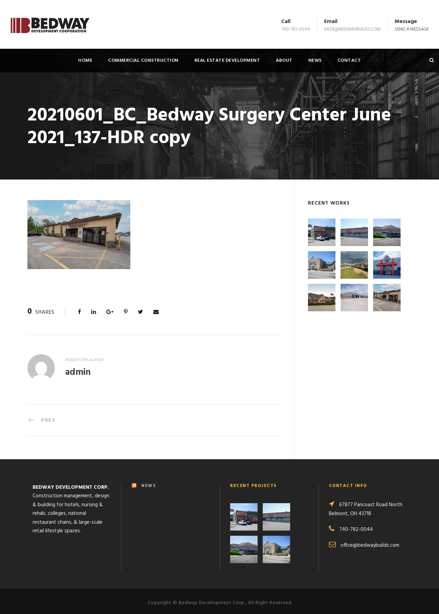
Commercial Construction (143, 61)
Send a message (412, 29)
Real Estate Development (227, 61)
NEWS (148, 482)
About (284, 61)
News (315, 61)
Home (85, 61)
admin (78, 373)
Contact (349, 61)
